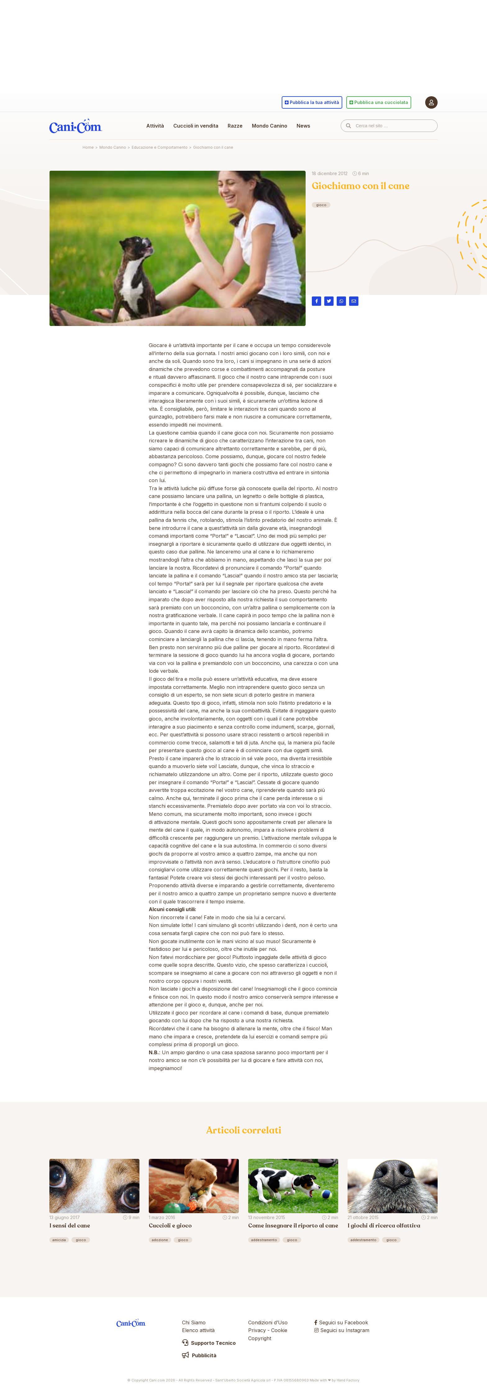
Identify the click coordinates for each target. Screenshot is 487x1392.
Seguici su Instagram (341, 1330)
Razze (235, 126)
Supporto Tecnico (209, 1343)
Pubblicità (199, 1355)
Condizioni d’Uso (268, 1322)
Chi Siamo (194, 1322)
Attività (155, 126)
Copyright (259, 1338)
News (303, 126)
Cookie (279, 1330)
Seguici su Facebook (341, 1322)
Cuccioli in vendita (195, 126)
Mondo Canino (269, 126)
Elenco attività (198, 1330)
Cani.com (75, 125)
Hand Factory (348, 1380)
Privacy (257, 1330)
